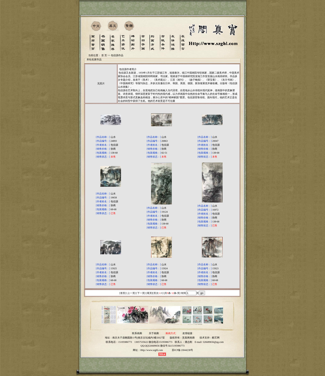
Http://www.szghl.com (151, 350)
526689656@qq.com (213, 342)
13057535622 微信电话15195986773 (153, 342)
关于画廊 (154, 333)
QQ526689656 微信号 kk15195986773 (164, 345)
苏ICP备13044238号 (182, 350)
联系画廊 (137, 333)
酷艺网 (215, 337)
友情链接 (187, 333)
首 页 (104, 55)
